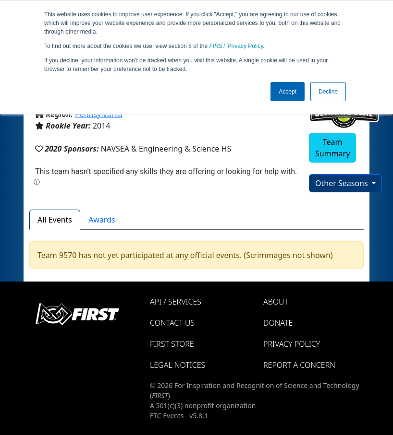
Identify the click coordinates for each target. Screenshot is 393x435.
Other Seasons (342, 183)
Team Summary (332, 148)
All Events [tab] (54, 219)
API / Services (175, 301)
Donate (278, 322)
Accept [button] (287, 91)
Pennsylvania (99, 114)
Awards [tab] (101, 219)
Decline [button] (328, 91)
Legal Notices (177, 365)
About (275, 301)
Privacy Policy (236, 46)
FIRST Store (172, 344)
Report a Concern (299, 365)
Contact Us (172, 322)
